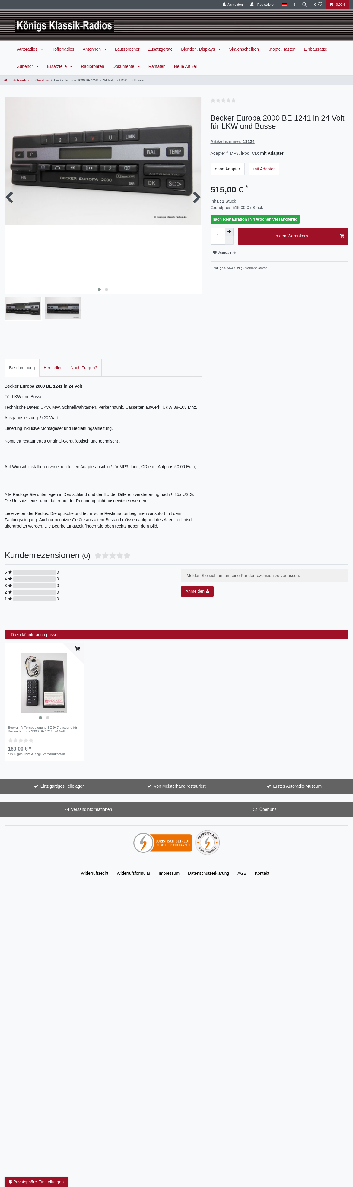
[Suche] (305, 4)
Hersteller (53, 365)
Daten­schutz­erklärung (208, 871)
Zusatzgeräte (160, 49)
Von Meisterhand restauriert (180, 784)
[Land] (284, 4)
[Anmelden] (232, 4)
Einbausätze (315, 49)
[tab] (22, 365)
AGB (241, 871)
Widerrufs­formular (133, 871)
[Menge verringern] (229, 240)
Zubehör (25, 66)
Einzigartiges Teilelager (62, 784)
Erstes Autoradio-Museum (297, 784)
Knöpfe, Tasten (281, 49)
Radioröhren (92, 66)
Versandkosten (256, 268)
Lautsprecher (127, 49)
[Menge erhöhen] (229, 232)
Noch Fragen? (84, 365)
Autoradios (28, 49)
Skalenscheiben (244, 49)
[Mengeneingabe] (218, 236)
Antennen (92, 49)
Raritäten (157, 66)
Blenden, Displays (198, 49)
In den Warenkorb (309, 236)
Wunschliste (225, 253)
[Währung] (294, 4)
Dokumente (124, 66)
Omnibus (41, 80)
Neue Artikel (185, 66)
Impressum (169, 871)
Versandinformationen (91, 807)
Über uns (268, 807)
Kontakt (262, 871)
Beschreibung (22, 365)
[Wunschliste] (318, 4)
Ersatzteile (57, 66)
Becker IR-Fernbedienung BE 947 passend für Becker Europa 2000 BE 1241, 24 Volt (42, 727)
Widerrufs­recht (94, 871)
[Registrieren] (263, 4)
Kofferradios (63, 49)
